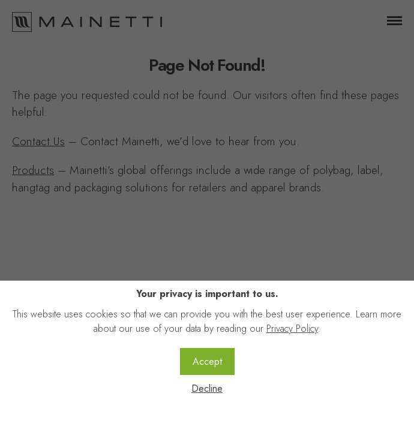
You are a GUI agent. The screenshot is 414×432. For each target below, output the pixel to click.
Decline (207, 388)
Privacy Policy (292, 328)
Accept (207, 361)
